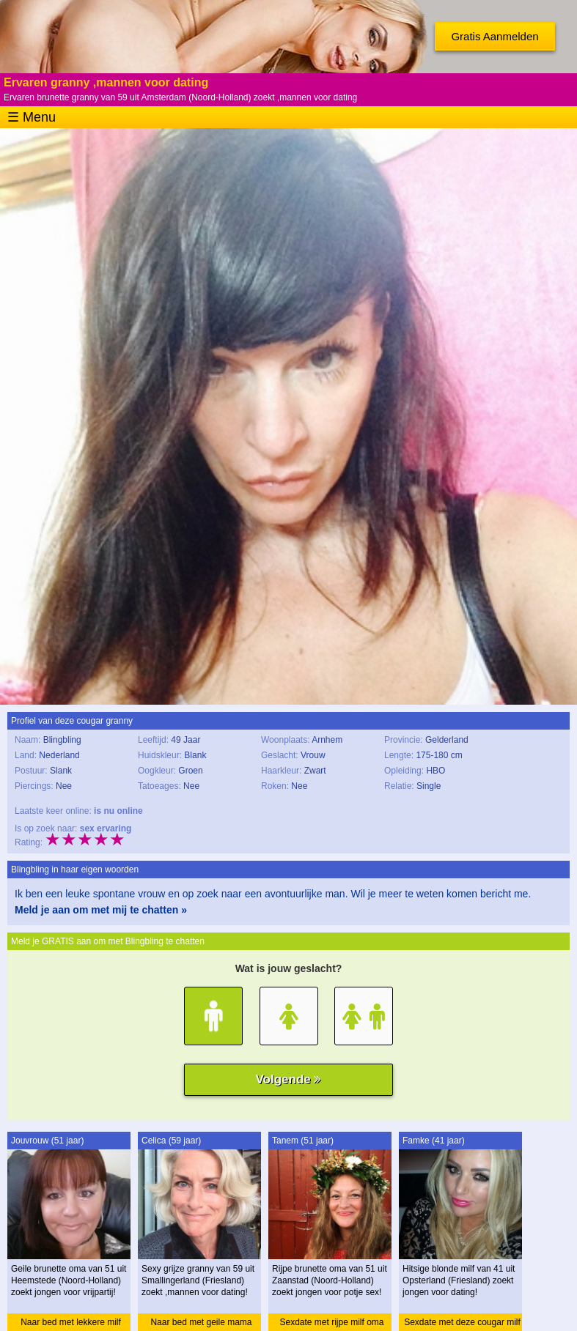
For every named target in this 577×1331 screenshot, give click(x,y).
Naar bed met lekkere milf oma (71, 1324)
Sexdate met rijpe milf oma (331, 1322)
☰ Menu (31, 117)
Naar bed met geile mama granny (200, 1324)
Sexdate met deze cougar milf (462, 1322)
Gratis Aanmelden (494, 36)
